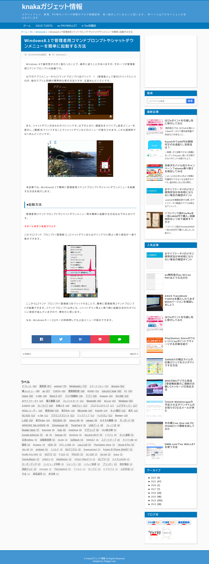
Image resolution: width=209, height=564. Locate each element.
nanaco (91, 420)
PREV (27, 354)
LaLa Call (84, 444)
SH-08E (122, 396)
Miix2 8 (56, 396)
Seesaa (60, 435)
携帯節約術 (76, 391)
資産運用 (39, 473)
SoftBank (76, 439)
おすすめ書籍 (108, 420)
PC (53, 55)
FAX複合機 (109, 430)
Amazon (106, 396)
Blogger (121, 415)
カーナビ (94, 469)
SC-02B (91, 454)
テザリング (92, 430)
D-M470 (28, 405)
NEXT (134, 354)
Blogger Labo (110, 561)
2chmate (45, 469)
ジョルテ (57, 449)
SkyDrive (75, 435)
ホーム (27, 25)
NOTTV (50, 454)
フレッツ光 (113, 425)
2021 (154, 481)
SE (48, 435)
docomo (117, 386)
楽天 (133, 410)
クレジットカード (73, 401)
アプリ (91, 396)
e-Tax (43, 415)
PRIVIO (77, 454)
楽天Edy (68, 410)
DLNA (63, 439)
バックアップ (85, 415)
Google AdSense (32, 435)
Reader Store (30, 430)
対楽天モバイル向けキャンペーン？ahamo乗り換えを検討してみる (180, 168)
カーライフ (45, 405)
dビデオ (103, 459)
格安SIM (52, 410)
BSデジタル (73, 449)
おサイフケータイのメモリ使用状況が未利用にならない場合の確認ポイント (179, 192)
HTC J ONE (67, 444)
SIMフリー (79, 405)
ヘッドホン (104, 415)
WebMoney (64, 459)
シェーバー (74, 464)
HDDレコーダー (32, 410)
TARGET (92, 439)
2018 (154, 485)
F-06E (41, 396)
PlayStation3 (62, 469)
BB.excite (85, 410)
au (46, 391)
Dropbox (39, 444)
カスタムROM (120, 459)
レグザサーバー (127, 405)
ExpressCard (91, 449)
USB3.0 (47, 459)
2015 (154, 496)
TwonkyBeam (30, 459)
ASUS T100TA (44, 25)
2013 (154, 504)
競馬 (26, 444)
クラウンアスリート (62, 415)
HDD (52, 444)
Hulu (61, 430)
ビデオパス (110, 469)
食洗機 (53, 473)
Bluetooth (94, 401)
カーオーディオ (31, 464)
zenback (42, 449)
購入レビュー (31, 391)
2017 (154, 489)
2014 (154, 500)
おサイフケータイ (32, 401)
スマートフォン (98, 386)
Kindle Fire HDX (32, 454)
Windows (126, 401)
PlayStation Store (104, 444)
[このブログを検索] (166, 101)
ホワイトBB (130, 439)
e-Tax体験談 (89, 25)
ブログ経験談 (73, 396)
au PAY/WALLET (67, 25)
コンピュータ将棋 (53, 464)
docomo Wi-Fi (93, 435)
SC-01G (28, 415)
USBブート (96, 425)
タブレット (29, 386)
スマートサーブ (110, 439)
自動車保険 (47, 439)
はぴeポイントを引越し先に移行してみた (179, 122)
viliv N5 (27, 449)
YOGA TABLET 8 (84, 459)
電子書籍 (53, 401)
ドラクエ (111, 435)
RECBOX (59, 420)
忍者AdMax (29, 439)
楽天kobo (43, 420)
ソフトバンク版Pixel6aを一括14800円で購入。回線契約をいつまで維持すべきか (180, 217)
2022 (154, 477)
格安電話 (126, 464)
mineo (27, 396)
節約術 (45, 386)
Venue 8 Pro (126, 444)
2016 (154, 493)
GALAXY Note (111, 391)
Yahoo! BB (76, 420)
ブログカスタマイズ (102, 405)
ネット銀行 (118, 410)
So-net (105, 454)
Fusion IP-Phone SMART (117, 449)
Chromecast (60, 425)
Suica (118, 454)
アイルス (79, 469)
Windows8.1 (61, 55)
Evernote (48, 430)
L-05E (27, 420)
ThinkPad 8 (78, 425)
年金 (26, 473)
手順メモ (62, 405)
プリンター (110, 464)
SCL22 (110, 401)
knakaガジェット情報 (52, 6)
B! (80, 339)
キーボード (127, 420)
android (60, 386)
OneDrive (75, 430)
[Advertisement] (80, 371)
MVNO (93, 391)
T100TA (59, 391)
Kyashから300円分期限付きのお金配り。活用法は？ (179, 144)
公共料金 (127, 469)
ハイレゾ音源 (92, 464)
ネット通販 (127, 435)
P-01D (64, 454)
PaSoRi (101, 410)
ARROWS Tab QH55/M (35, 425)
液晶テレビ (29, 469)
